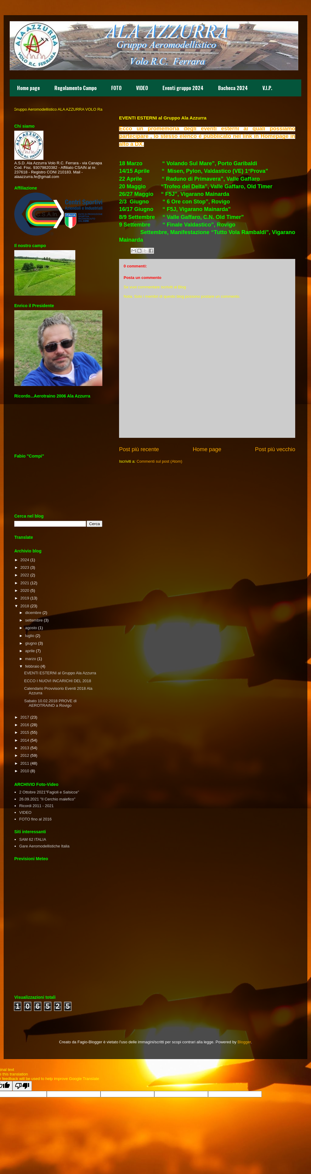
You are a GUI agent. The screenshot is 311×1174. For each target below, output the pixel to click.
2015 (24, 732)
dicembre (33, 612)
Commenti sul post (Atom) (159, 461)
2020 (24, 590)
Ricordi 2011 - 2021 (36, 805)
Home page (28, 88)
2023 (24, 567)
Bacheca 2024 (233, 88)
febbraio (32, 666)
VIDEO (142, 88)
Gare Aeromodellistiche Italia (44, 846)
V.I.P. (267, 88)
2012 (24, 755)
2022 (24, 575)
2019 (24, 598)
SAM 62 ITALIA (32, 839)
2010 (24, 771)
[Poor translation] (22, 1086)
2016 (24, 725)
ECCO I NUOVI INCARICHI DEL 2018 (57, 681)
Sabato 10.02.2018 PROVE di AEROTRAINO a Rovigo (50, 703)
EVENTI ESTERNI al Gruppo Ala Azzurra (60, 673)
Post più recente (139, 449)
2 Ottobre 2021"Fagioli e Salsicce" (49, 792)
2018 (24, 606)
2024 (24, 560)
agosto (31, 628)
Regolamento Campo (75, 88)
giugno (31, 643)
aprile (30, 651)
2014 (24, 740)
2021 (24, 583)
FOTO (116, 88)
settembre (34, 620)
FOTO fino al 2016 (35, 819)
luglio (29, 635)
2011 (24, 763)
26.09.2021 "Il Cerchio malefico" (47, 799)
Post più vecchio (275, 449)
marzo (30, 658)
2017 (24, 717)
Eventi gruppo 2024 (182, 88)
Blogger (244, 1042)
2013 (24, 748)
